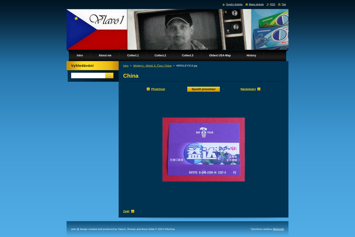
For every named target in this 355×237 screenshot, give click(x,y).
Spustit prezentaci (204, 89)
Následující (248, 89)
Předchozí (158, 89)
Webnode (278, 229)
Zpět (126, 211)
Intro (125, 65)
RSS (272, 4)
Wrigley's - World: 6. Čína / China (152, 65)
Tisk (283, 4)
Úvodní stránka (234, 4)
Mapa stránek (256, 4)
